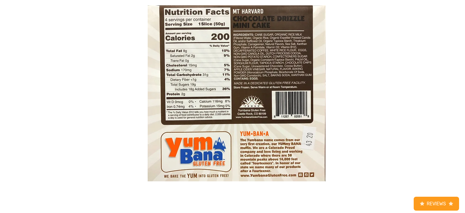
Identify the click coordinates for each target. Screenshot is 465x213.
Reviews (436, 203)
